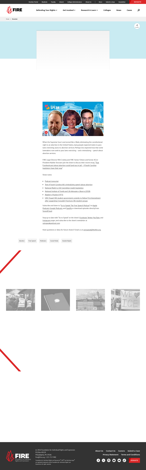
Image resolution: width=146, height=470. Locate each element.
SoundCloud (47, 211)
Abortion (21, 241)
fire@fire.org (40, 457)
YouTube (96, 217)
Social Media (54, 241)
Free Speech (32, 241)
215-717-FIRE (51, 457)
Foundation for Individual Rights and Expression (58, 450)
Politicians (43, 241)
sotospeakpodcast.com (51, 223)
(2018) (87, 191)
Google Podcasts (56, 208)
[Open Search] (139, 10)
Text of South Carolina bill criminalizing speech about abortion (68, 184)
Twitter (90, 217)
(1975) (60, 194)
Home (7, 19)
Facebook (83, 217)
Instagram (46, 220)
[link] (14, 10)
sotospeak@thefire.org (92, 230)
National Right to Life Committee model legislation (64, 188)
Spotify (69, 208)
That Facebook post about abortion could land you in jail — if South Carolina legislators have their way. (71, 165)
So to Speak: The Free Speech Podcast (75, 205)
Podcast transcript (51, 181)
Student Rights (66, 241)
